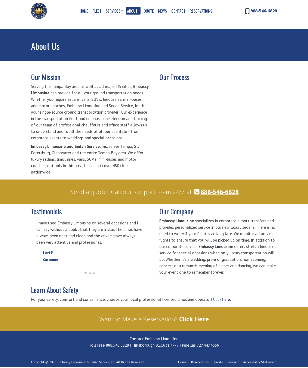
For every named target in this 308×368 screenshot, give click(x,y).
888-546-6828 (263, 18)
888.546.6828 (117, 346)
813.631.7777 (167, 346)
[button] (85, 274)
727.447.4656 (208, 346)
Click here (221, 300)
